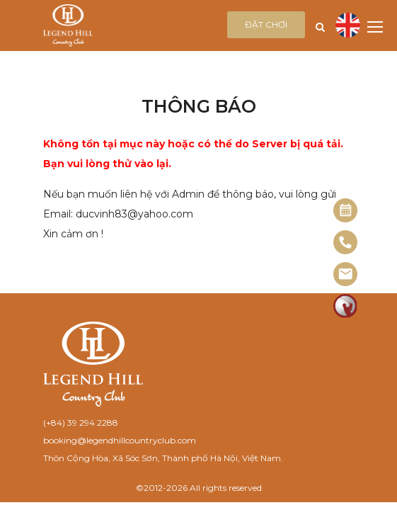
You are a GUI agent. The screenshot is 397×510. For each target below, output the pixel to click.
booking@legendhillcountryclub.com (119, 440)
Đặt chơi (266, 24)
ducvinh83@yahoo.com (134, 214)
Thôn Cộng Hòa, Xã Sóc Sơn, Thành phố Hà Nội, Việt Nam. (163, 458)
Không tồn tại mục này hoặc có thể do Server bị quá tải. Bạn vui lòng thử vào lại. (193, 153)
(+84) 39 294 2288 (80, 422)
